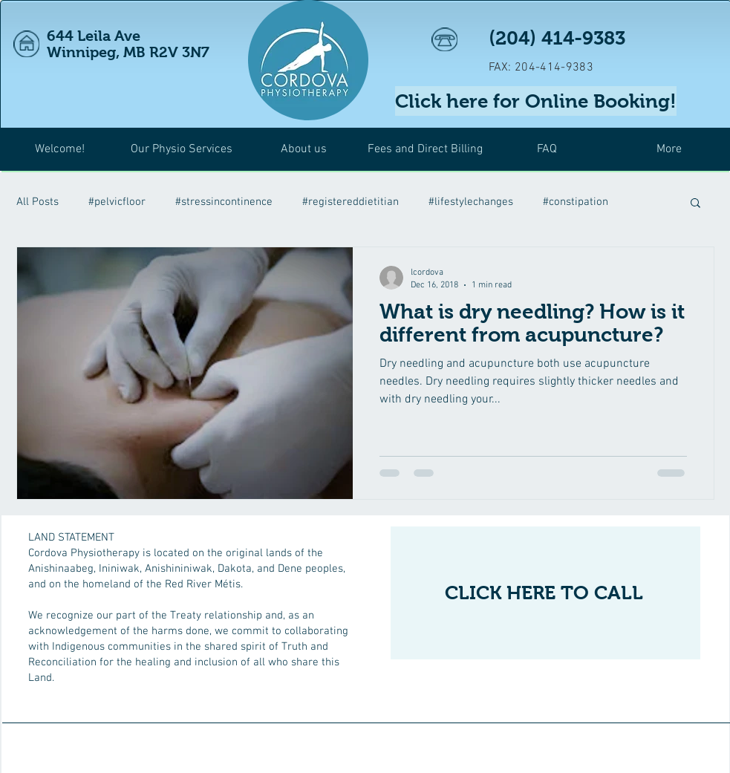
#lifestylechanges (470, 202)
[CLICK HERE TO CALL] (545, 592)
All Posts (37, 202)
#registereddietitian (350, 202)
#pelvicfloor (117, 202)
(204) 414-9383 (557, 37)
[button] (695, 204)
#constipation (575, 202)
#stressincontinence (224, 202)
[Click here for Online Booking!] (536, 101)
